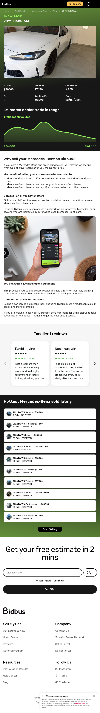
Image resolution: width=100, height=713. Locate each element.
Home (6, 11)
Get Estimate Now (14, 630)
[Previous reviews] (5, 363)
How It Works (10, 637)
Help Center (10, 675)
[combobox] (90, 572)
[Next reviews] (95, 363)
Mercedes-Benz (40, 11)
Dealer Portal (63, 650)
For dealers (75, 4)
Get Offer (50, 589)
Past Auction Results (15, 668)
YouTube (62, 682)
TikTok (61, 675)
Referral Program (13, 650)
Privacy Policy (80, 704)
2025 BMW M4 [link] (69, 11)
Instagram (63, 668)
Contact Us (62, 630)
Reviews (8, 643)
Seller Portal (62, 643)
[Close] (94, 696)
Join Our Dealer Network (70, 637)
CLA (55, 11)
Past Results (20, 11)
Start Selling (50, 529)
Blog (5, 682)
